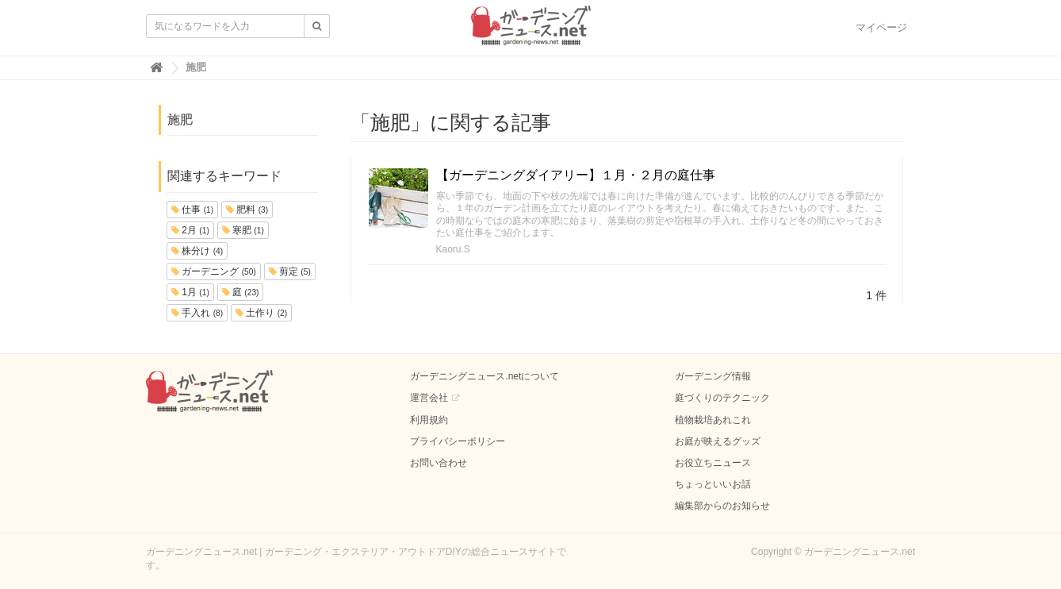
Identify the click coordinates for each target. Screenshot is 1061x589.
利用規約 (429, 419)
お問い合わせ (438, 462)
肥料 (247, 209)
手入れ (197, 312)
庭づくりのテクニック (722, 397)
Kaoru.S (453, 249)
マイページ (881, 27)
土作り (261, 312)
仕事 (192, 209)
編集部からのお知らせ (722, 505)
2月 (190, 230)
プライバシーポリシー (457, 441)
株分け (197, 250)
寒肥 (243, 230)
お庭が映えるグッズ (717, 441)
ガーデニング (213, 271)
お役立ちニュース (713, 462)
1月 (190, 292)
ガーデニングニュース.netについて (484, 376)
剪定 (290, 271)
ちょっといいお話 (713, 484)
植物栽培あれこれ (713, 419)
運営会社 (429, 397)
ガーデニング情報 (713, 376)
